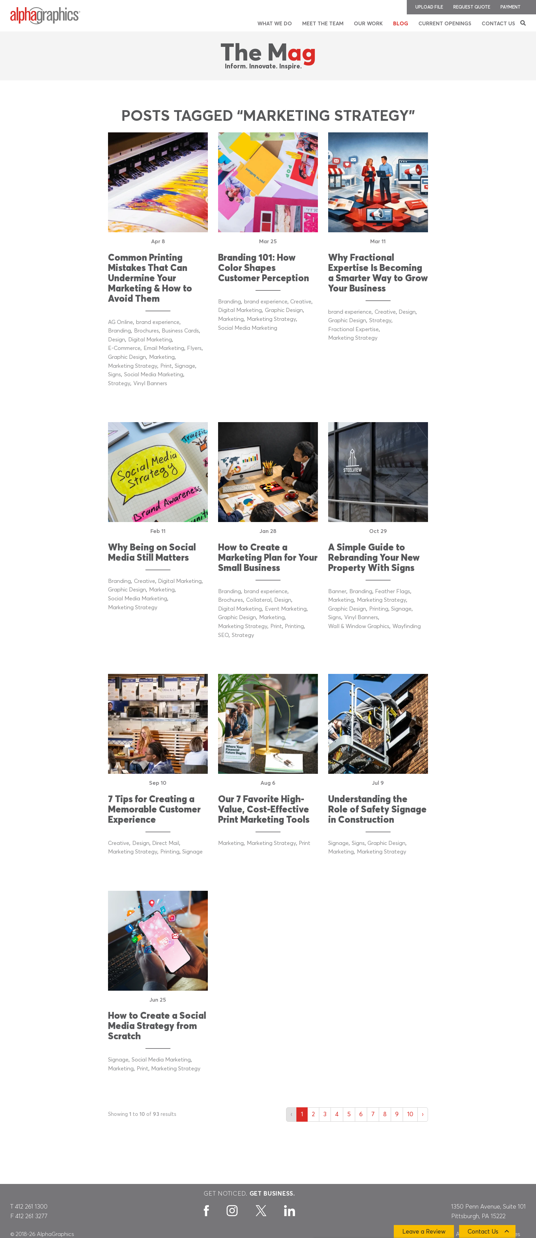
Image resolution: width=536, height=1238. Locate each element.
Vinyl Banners (150, 383)
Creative (300, 301)
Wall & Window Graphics (358, 626)
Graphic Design (127, 357)
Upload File (429, 7)
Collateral (258, 600)
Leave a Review (423, 1232)
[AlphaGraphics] (45, 15)
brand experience (157, 322)
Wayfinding (406, 626)
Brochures (146, 331)
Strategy (119, 383)
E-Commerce (124, 348)
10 (410, 1114)
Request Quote (471, 7)
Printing (294, 626)
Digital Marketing (150, 339)
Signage (185, 366)
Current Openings (444, 23)
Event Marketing (286, 609)
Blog (400, 23)
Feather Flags (392, 591)
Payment (510, 7)
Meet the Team (323, 23)
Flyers (194, 348)
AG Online (120, 322)
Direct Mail (165, 843)
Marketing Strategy (132, 366)
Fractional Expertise (353, 329)
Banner (337, 591)
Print (166, 366)
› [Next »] (423, 1114)
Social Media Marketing (153, 374)
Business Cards (180, 331)
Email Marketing (164, 348)
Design (116, 339)
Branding (119, 331)
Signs (114, 374)
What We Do (274, 23)
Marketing (162, 357)
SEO (223, 635)
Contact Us (498, 23)
